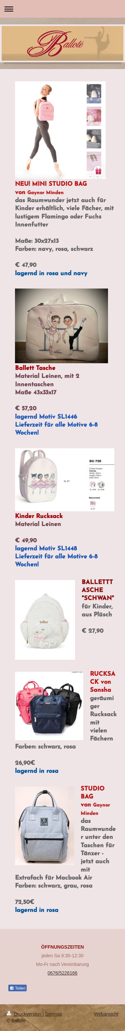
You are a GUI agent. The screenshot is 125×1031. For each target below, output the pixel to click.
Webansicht (106, 1014)
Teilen (17, 988)
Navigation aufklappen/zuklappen (62, 9)
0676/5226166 (63, 973)
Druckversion (24, 1014)
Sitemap (53, 1014)
